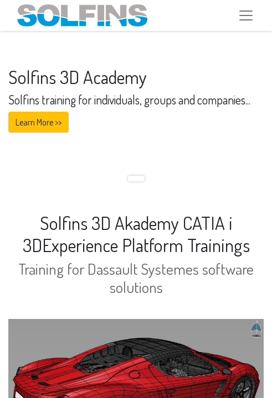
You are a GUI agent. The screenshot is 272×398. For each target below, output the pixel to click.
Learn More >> (38, 122)
